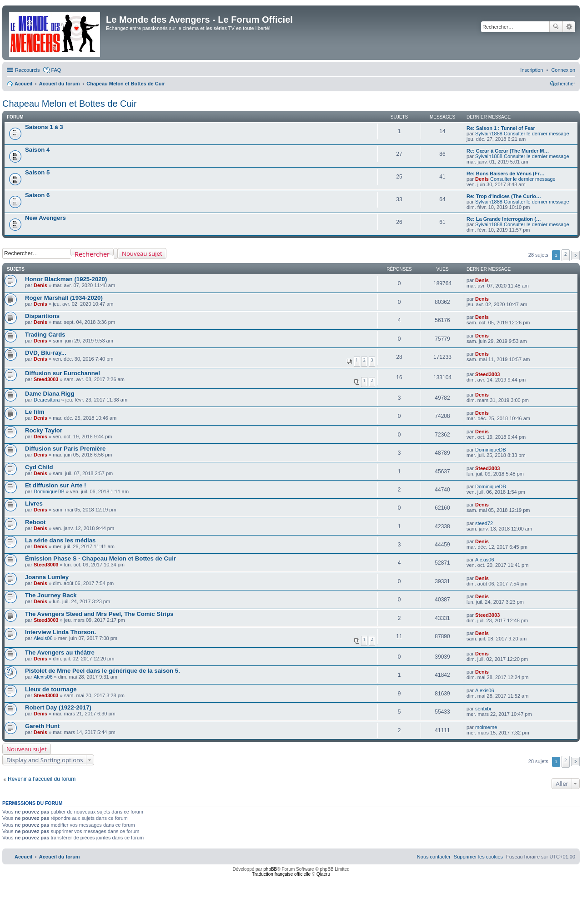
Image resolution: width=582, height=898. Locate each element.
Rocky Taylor (43, 430)
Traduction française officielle (281, 874)
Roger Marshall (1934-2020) (64, 297)
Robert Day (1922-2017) (58, 707)
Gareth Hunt (42, 726)
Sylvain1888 (488, 133)
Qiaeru (323, 874)
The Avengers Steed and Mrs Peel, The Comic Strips (99, 613)
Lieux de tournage (51, 689)
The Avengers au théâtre (60, 652)
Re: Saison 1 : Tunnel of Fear (501, 128)
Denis (482, 179)
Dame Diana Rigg (49, 393)
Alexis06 (484, 559)
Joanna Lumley (47, 577)
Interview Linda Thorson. (60, 632)
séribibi (483, 708)
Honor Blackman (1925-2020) (66, 279)
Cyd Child (39, 467)
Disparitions (42, 316)
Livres (34, 503)
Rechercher (556, 26)
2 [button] (565, 254)
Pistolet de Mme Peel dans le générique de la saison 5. (102, 670)
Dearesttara (47, 399)
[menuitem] (563, 70)
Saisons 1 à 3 (44, 127)
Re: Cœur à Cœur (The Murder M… (508, 151)
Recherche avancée (569, 26)
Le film (35, 411)
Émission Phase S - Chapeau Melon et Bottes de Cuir (100, 558)
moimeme (486, 727)
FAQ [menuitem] (56, 70)
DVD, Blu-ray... (45, 352)
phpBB (270, 869)
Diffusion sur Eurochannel (62, 373)
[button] (575, 255)
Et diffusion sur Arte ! (55, 485)
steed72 (484, 523)
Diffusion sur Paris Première (65, 448)
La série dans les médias (60, 540)
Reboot (35, 522)
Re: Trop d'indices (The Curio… (504, 196)
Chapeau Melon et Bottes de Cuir (69, 104)
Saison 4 (37, 149)
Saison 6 (37, 195)
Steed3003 (46, 379)
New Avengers (45, 217)
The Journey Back (51, 595)
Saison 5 (37, 172)
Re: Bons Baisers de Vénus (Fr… (506, 173)
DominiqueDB (490, 449)
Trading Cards (45, 334)
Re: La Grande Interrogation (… (504, 219)
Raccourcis (27, 70)
